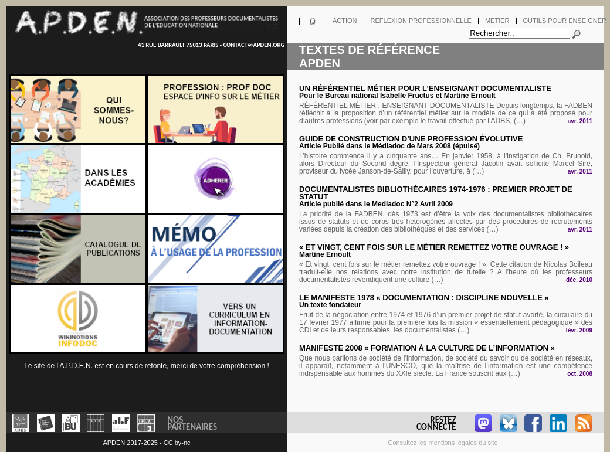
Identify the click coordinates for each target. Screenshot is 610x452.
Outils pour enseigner (564, 21)
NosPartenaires (192, 422)
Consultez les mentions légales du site (442, 442)
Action (345, 21)
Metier (497, 21)
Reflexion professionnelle (421, 21)
